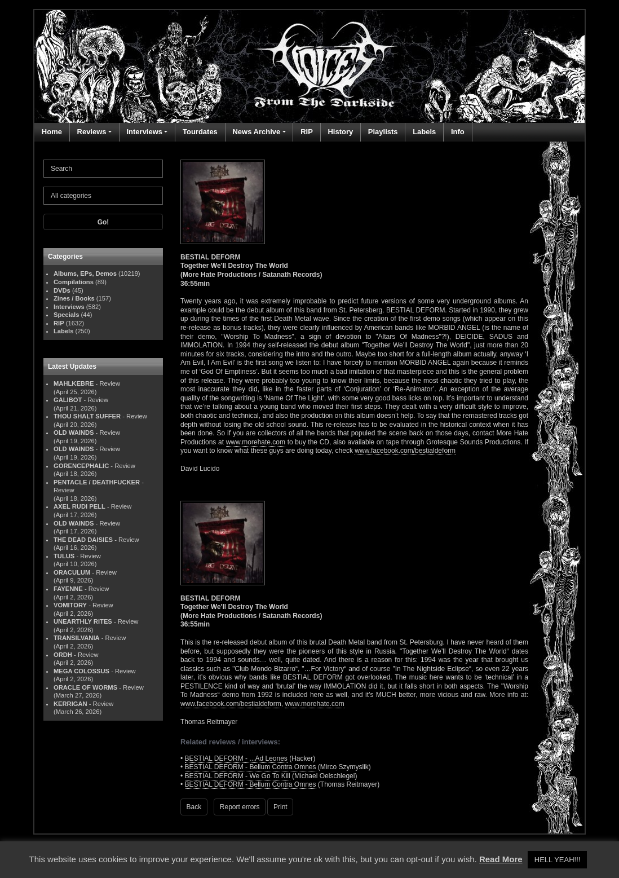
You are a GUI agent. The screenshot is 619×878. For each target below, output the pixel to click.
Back (194, 807)
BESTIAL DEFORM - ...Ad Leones (236, 758)
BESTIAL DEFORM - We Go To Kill (237, 776)
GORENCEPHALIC (81, 465)
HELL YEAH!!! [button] (557, 859)
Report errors (240, 807)
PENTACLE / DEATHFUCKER (97, 482)
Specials (66, 314)
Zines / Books (74, 298)
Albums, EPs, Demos (85, 273)
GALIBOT (68, 399)
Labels (424, 131)
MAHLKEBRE (74, 383)
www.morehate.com (255, 442)
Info (458, 131)
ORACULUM (72, 572)
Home (52, 131)
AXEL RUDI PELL (79, 506)
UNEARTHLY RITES (83, 621)
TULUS (64, 556)
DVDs (62, 290)
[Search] (103, 169)
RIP (306, 131)
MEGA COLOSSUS (81, 671)
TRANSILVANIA (77, 637)
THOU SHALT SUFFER (87, 416)
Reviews (92, 131)
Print (280, 807)
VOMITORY (70, 605)
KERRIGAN (70, 703)
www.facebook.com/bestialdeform (405, 451)
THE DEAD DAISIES (83, 539)
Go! (103, 222)
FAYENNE (68, 588)
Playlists (383, 131)
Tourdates (200, 131)
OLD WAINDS (74, 432)
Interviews (144, 131)
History (340, 131)
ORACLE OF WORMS (85, 687)
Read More (501, 859)
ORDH (63, 654)
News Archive (256, 131)
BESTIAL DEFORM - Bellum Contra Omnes (250, 767)
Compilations (74, 282)
